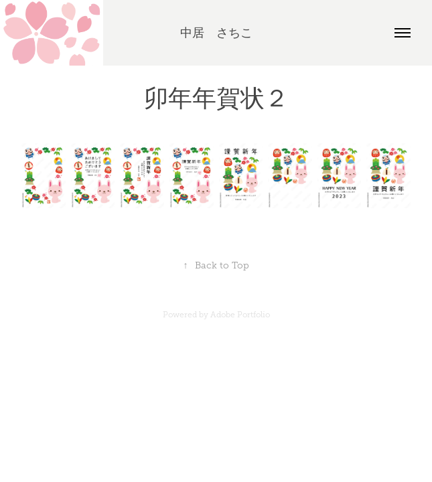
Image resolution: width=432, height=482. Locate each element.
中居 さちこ (216, 32)
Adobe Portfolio (240, 314)
